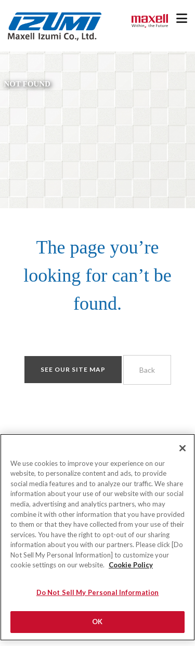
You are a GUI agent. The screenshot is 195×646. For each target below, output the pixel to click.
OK (97, 628)
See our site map (73, 369)
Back (147, 369)
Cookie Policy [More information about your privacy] (131, 571)
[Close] (182, 454)
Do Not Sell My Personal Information (97, 598)
